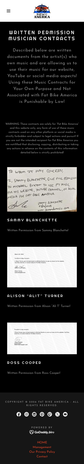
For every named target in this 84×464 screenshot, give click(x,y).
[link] (42, 11)
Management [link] (42, 447)
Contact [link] (42, 456)
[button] (6, 11)
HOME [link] (42, 442)
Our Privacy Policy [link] (42, 452)
